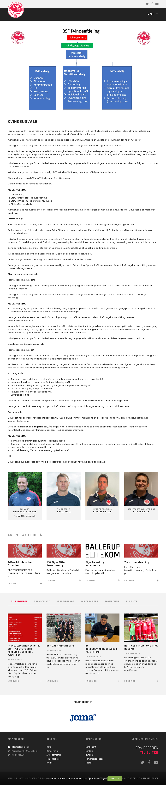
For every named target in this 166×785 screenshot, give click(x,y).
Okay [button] (115, 779)
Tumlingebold (53, 759)
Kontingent (90, 747)
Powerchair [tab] (112, 601)
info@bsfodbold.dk (21, 747)
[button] (103, 779)
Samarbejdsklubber (94, 759)
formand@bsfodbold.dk (25, 516)
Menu (153, 14)
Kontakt (89, 751)
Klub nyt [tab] (131, 601)
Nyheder (89, 755)
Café (49, 747)
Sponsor (89, 763)
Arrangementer (54, 755)
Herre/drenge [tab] (65, 601)
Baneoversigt (53, 751)
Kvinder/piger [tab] (89, 601)
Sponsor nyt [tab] (42, 601)
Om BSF (50, 763)
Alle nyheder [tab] (19, 601)
